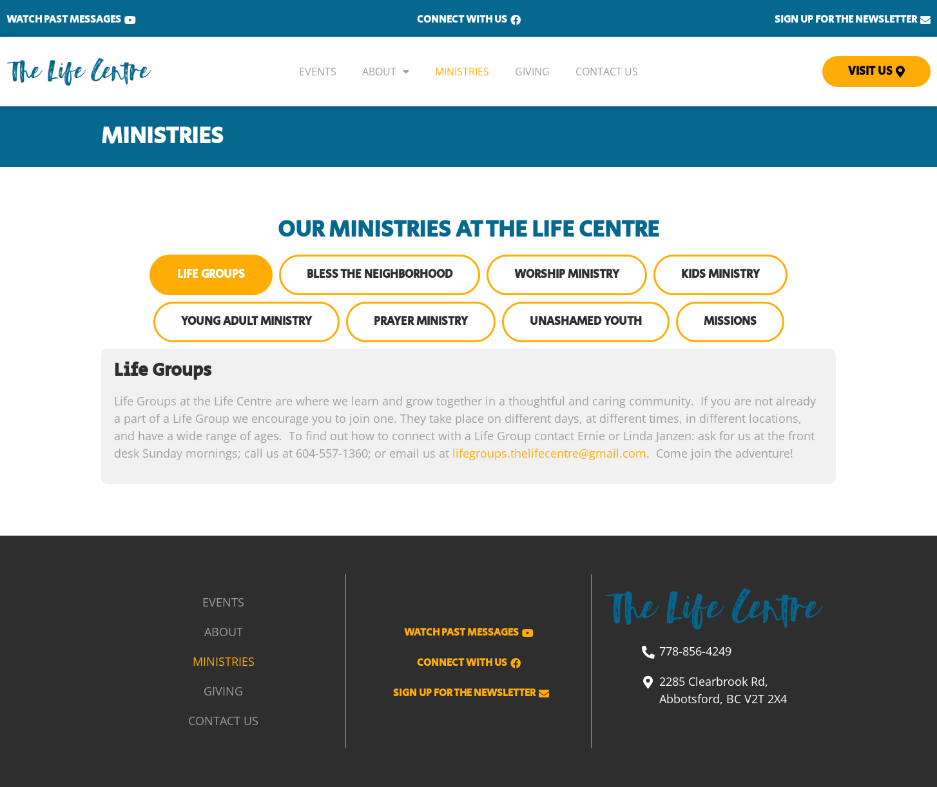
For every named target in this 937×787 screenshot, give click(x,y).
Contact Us (606, 71)
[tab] (211, 275)
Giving (532, 71)
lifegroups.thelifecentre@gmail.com (549, 453)
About (385, 71)
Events (317, 71)
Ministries (462, 71)
